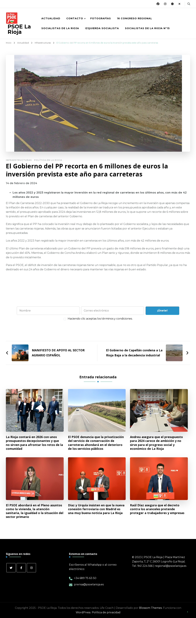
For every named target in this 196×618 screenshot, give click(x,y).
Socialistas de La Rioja (60, 28)
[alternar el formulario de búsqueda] (188, 4)
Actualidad (50, 18)
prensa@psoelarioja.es (89, 584)
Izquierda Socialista (102, 28)
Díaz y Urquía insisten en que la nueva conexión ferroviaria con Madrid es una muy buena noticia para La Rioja (96, 509)
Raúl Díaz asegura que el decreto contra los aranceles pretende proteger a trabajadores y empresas (157, 509)
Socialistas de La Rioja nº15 (147, 28)
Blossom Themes (150, 607)
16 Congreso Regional (134, 18)
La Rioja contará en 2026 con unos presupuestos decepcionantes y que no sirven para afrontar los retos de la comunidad (34, 442)
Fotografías (100, 18)
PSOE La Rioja (19, 29)
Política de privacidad (106, 612)
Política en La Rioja (48, 160)
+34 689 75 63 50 (85, 578)
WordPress (83, 612)
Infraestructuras (19, 160)
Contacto (74, 18)
